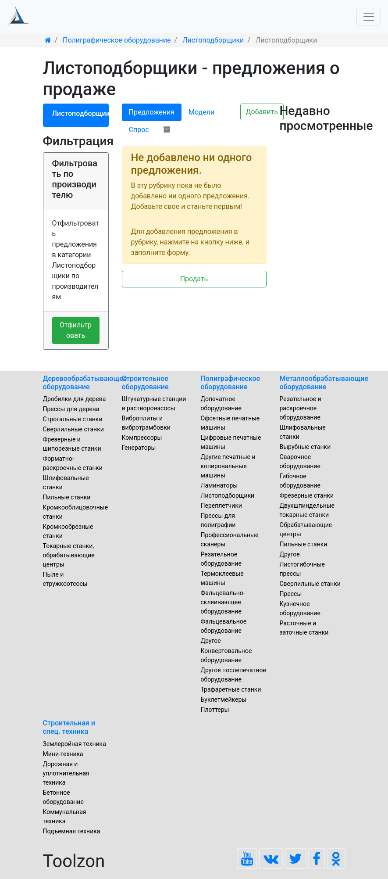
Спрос (139, 130)
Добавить (262, 112)
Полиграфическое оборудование (230, 382)
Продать (194, 279)
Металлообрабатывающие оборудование (324, 382)
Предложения (152, 112)
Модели (201, 112)
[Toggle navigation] (368, 16)
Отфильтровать (76, 330)
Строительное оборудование (145, 382)
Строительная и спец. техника (69, 727)
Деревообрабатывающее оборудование (85, 382)
